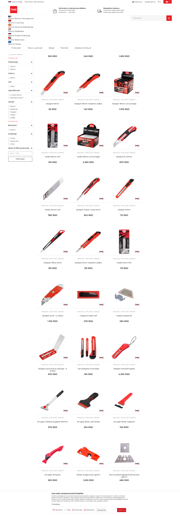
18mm (13, 102)
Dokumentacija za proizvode (61, 447)
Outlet (13, 163)
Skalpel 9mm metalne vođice (86, 229)
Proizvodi (17, 26)
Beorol (10, 26)
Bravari (13, 131)
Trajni (68, 510)
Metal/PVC (14, 59)
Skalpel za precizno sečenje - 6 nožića (121, 282)
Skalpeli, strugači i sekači (18, 35)
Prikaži (146, 30)
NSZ (14, 45)
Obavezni (59, 510)
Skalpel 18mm (155, 74)
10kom (13, 91)
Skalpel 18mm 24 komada (86, 126)
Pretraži (20, 183)
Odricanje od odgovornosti (102, 430)
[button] (151, 18)
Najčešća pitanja (98, 447)
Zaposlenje (54, 437)
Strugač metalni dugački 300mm (86, 333)
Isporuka (94, 440)
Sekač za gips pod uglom (86, 385)
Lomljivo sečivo (16, 119)
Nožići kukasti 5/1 (86, 281)
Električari (14, 133)
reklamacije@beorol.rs (30, 452)
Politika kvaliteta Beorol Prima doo (64, 430)
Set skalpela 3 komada (155, 281)
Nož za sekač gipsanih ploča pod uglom (121, 386)
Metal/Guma (15, 56)
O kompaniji (55, 427)
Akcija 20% (14, 165)
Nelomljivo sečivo (17, 122)
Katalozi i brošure (57, 444)
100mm (13, 67)
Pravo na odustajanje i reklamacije (105, 444)
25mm (13, 76)
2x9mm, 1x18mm (17, 79)
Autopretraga (101, 30)
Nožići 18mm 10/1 (121, 126)
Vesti (52, 434)
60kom (13, 94)
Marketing (90, 510)
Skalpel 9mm (155, 177)
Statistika (78, 510)
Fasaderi (14, 136)
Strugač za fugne (52, 385)
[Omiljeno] (159, 2)
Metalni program (28, 26)
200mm (14, 73)
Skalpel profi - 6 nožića (121, 74)
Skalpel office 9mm (52, 229)
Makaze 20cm (155, 385)
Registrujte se (150, 2)
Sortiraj (111, 30)
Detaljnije (56, 504)
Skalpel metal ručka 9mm (121, 177)
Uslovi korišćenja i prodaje (101, 427)
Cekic (13, 168)
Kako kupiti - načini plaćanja (102, 437)
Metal (13, 53)
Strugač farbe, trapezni (155, 333)
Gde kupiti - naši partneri (60, 440)
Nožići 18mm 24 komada (155, 126)
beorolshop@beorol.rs (30, 438)
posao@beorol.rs (28, 466)
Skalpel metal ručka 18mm (51, 74)
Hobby (13, 142)
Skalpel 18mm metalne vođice (52, 126)
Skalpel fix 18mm (86, 74)
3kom (13, 111)
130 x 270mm (16, 70)
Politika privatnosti (98, 434)
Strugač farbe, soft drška (121, 333)
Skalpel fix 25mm (52, 177)
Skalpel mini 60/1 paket (52, 333)
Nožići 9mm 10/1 (121, 229)
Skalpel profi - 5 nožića (155, 229)
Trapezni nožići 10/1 (52, 281)
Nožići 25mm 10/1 (86, 177)
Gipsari (13, 139)
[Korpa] (168, 3)
